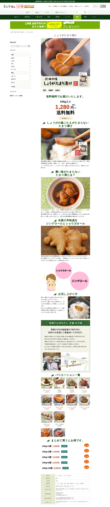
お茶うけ (16, 17)
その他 (13, 86)
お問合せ (86, 6)
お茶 (27, 12)
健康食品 (27, 17)
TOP (49, 6)
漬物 (77, 17)
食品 (37, 12)
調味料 (58, 17)
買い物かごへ (65, 118)
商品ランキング (60, 12)
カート (103, 6)
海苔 (48, 17)
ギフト (47, 12)
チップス (67, 17)
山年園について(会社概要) (60, 6)
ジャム (94, 17)
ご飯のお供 (38, 17)
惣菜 (85, 17)
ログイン (97, 6)
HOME (11, 32)
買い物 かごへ (86, 446)
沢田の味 (22, 32)
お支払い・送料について (75, 6)
